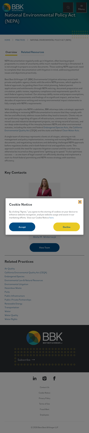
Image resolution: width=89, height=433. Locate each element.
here (51, 217)
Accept (22, 226)
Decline (66, 226)
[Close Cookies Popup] (80, 202)
